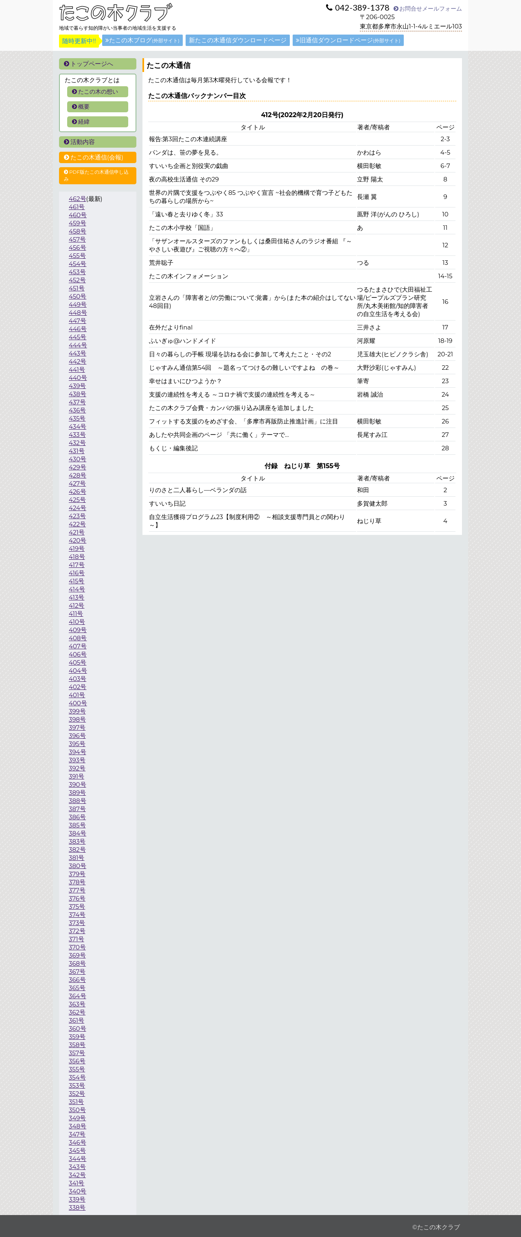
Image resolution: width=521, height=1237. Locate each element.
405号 (77, 662)
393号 (77, 760)
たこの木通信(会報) (93, 157)
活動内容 (79, 142)
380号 (77, 866)
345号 (77, 1150)
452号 (77, 280)
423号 (77, 516)
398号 (77, 719)
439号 (77, 386)
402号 (77, 687)
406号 (78, 654)
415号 (76, 581)
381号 (76, 858)
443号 (77, 353)
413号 (76, 597)
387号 (77, 809)
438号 (77, 394)
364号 (77, 996)
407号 (78, 646)
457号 (77, 239)
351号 (76, 1102)
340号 (77, 1191)
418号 (77, 557)
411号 (76, 613)
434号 (77, 426)
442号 (77, 361)
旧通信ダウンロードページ (348, 40)
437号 (77, 402)
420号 (77, 540)
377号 (77, 890)
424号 (77, 508)
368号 (77, 963)
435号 (77, 418)
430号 (77, 459)
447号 (77, 321)
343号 (77, 1167)
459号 (77, 223)
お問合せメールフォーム (428, 8)
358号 (77, 1045)
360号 (77, 1028)
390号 (77, 784)
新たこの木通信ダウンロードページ (238, 40)
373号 (77, 923)
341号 (76, 1183)
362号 (77, 1012)
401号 (77, 695)
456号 (77, 247)
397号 (77, 727)
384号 (77, 833)
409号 (78, 630)
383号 (77, 841)
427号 (77, 483)
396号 (77, 736)
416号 (77, 573)
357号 (77, 1053)
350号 (77, 1110)
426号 (77, 491)
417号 (77, 565)
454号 (77, 264)
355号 (77, 1069)
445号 (77, 337)
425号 (77, 500)
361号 (76, 1020)
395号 (77, 744)
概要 (81, 106)
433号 (77, 435)
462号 (77, 199)
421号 (77, 532)
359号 (77, 1037)
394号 (77, 752)
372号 (77, 931)
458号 (77, 231)
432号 (77, 443)
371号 (76, 939)
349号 (77, 1118)
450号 (77, 296)
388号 (77, 801)
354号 (77, 1077)
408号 (78, 638)
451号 (77, 288)
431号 (77, 451)
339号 (77, 1199)
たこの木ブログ (142, 40)
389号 (77, 792)
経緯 (81, 121)
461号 (77, 207)
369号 (77, 955)
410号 (77, 622)
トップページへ (88, 64)
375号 (77, 906)
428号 (77, 475)
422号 (77, 524)
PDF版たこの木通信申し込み (96, 175)
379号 (77, 874)
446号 (78, 329)
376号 (77, 898)
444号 (78, 345)
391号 (76, 776)
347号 (77, 1134)
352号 (77, 1093)
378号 (77, 882)
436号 (77, 410)
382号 (77, 849)
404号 (78, 670)
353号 (77, 1085)
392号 (77, 768)
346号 (77, 1142)
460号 (78, 215)
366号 (77, 980)
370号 (77, 947)
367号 (77, 971)
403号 (77, 679)
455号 (77, 256)
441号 (77, 369)
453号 (77, 272)
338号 (77, 1207)
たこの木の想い (95, 91)
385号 (77, 825)
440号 (78, 378)
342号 (77, 1175)
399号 (77, 711)
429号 (77, 467)
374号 (77, 914)
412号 (76, 605)
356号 (77, 1061)
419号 (77, 548)
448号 (78, 312)
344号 (77, 1159)
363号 (77, 1004)
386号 (77, 817)
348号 (77, 1126)
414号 (77, 589)
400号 (78, 703)
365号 (77, 988)
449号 (78, 304)
